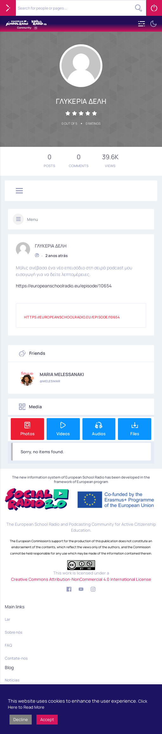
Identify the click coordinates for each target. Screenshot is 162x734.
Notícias (12, 680)
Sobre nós (13, 632)
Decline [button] (20, 719)
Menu (32, 219)
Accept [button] (47, 719)
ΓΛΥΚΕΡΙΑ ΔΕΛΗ (51, 245)
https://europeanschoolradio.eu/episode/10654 (64, 285)
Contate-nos (16, 658)
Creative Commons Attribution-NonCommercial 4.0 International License (81, 579)
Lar (7, 619)
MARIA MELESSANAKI (62, 374)
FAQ (8, 645)
